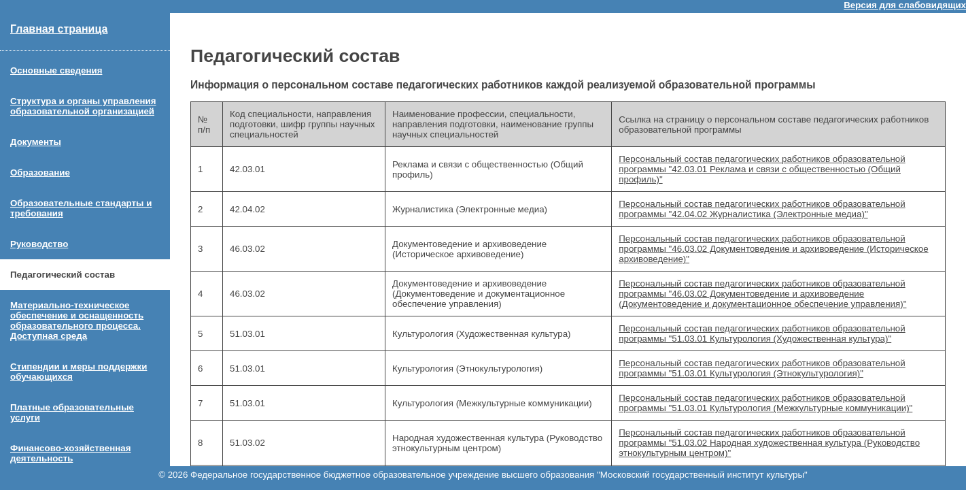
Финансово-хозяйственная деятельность (70, 453)
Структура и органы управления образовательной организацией (83, 106)
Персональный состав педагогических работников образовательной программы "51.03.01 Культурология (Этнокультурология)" (762, 368)
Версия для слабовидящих (905, 5)
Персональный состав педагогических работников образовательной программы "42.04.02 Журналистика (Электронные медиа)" (762, 209)
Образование (40, 172)
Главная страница (58, 29)
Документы (35, 142)
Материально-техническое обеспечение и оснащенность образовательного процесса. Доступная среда (76, 320)
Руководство (39, 244)
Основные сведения (56, 70)
